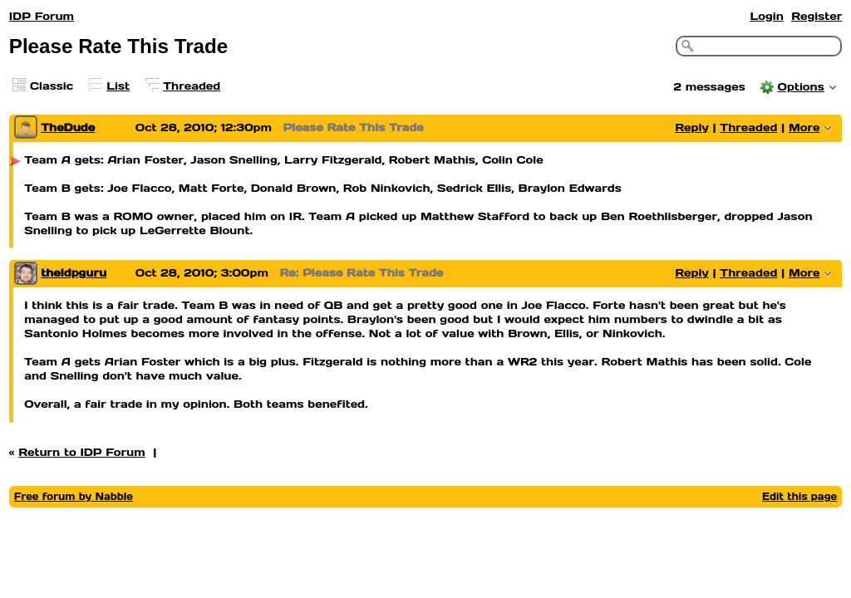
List (118, 86)
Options (801, 87)
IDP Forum (41, 16)
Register (816, 16)
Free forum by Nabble (73, 496)
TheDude (68, 127)
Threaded (191, 86)
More (804, 127)
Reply (692, 127)
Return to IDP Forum (81, 452)
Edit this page (799, 496)
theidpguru (73, 273)
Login (766, 16)
